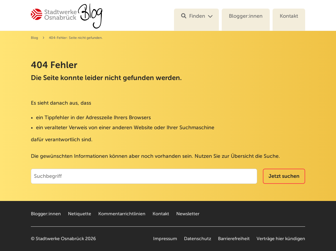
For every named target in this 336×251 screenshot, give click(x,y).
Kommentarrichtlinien (121, 213)
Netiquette (79, 213)
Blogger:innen (246, 16)
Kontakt (289, 16)
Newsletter (187, 213)
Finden (193, 16)
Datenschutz (197, 238)
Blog (34, 38)
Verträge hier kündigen (281, 238)
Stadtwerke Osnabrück (60, 238)
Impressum (165, 238)
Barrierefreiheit (234, 238)
